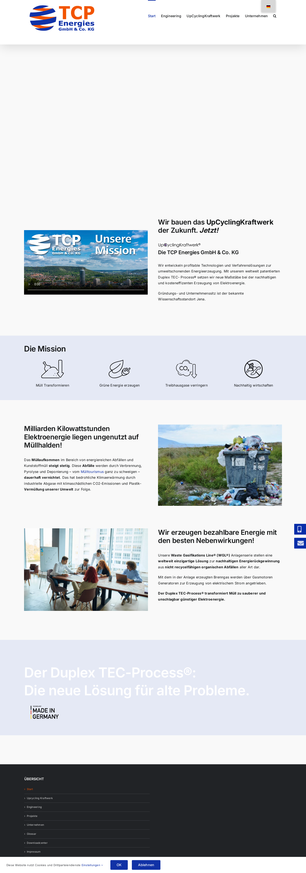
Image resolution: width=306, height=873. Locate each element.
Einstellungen (92, 865)
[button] (274, 15)
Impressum (34, 851)
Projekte (32, 816)
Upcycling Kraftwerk (40, 798)
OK (119, 865)
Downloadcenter (37, 842)
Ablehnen (146, 865)
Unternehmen (35, 824)
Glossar (32, 833)
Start (30, 789)
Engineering (34, 807)
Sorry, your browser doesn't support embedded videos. (86, 262)
